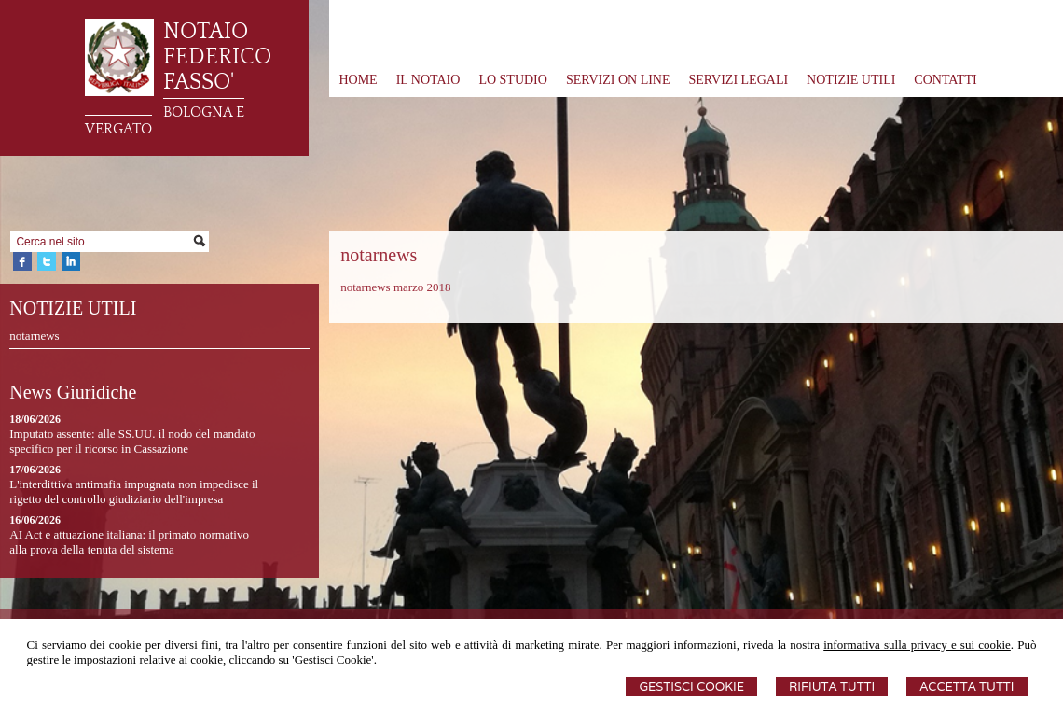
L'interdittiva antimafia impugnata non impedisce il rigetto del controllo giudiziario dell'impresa (133, 491)
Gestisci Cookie (691, 686)
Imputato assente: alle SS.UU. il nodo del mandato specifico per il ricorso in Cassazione (132, 441)
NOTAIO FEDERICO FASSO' (217, 57)
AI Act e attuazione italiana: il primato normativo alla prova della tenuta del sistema (129, 541)
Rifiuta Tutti (832, 686)
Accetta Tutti (966, 686)
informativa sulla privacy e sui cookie (917, 645)
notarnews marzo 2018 (395, 287)
